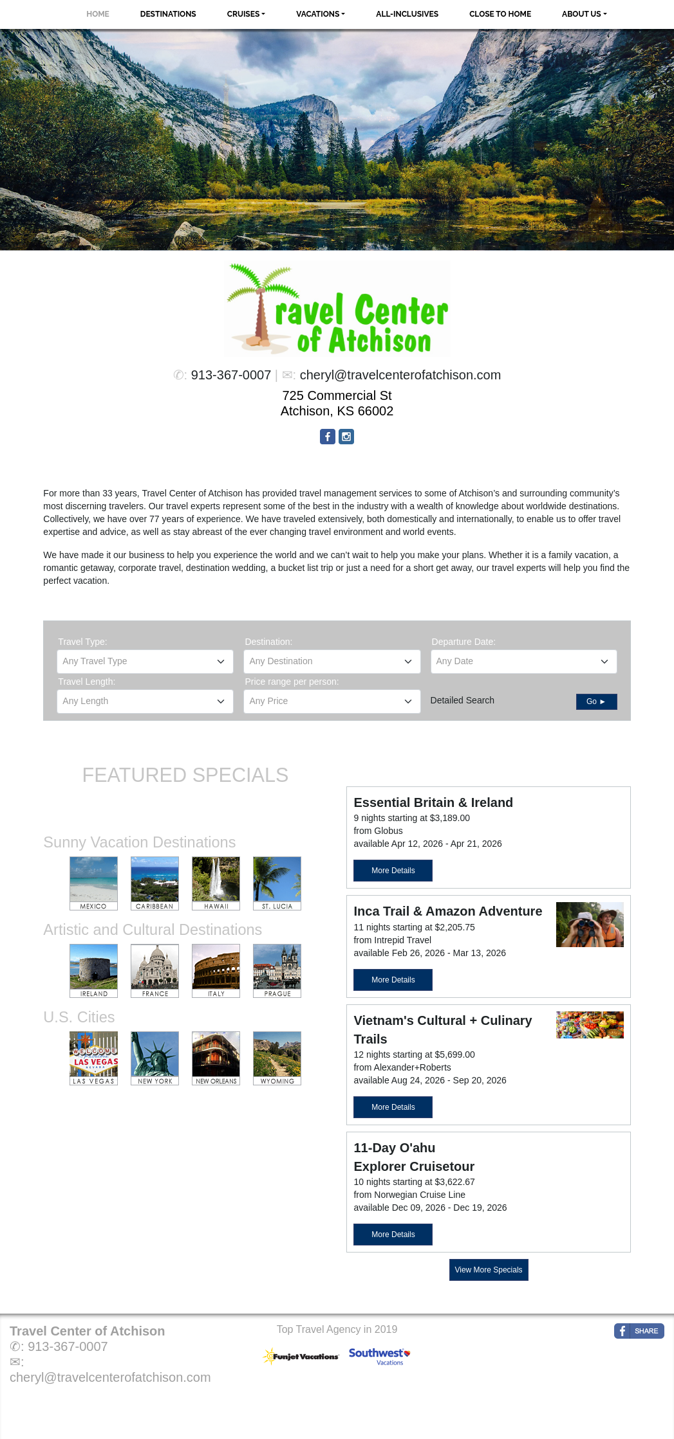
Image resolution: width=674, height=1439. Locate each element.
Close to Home (500, 14)
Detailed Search (463, 700)
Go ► (596, 701)
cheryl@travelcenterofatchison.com (400, 375)
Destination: (268, 642)
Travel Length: (86, 681)
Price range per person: (292, 681)
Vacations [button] (317, 14)
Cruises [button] (243, 14)
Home (97, 14)
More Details (393, 870)
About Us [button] (581, 14)
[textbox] (145, 661)
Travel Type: (82, 642)
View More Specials (488, 1269)
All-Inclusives (407, 14)
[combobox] (145, 661)
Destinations (168, 14)
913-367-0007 (231, 375)
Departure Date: (464, 642)
